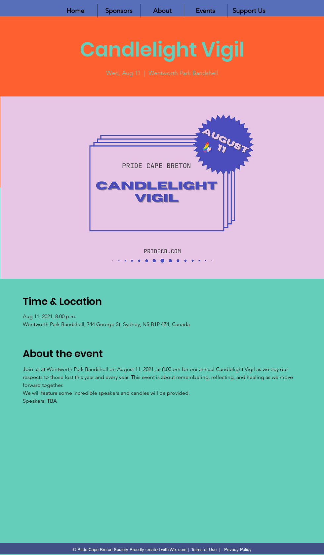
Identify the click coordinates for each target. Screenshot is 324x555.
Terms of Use (204, 549)
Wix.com (178, 549)
